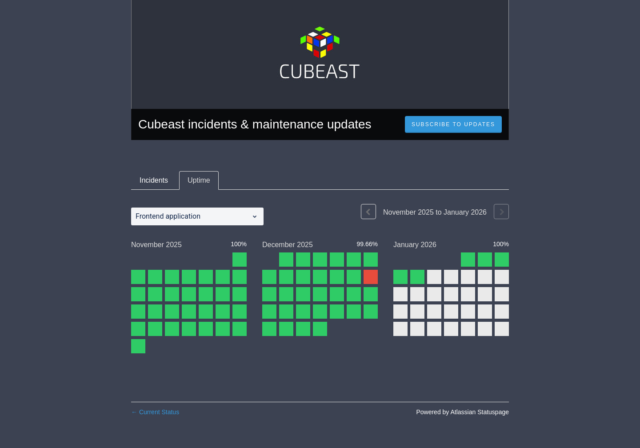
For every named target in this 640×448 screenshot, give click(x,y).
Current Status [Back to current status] (155, 412)
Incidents (154, 180)
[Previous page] (368, 211)
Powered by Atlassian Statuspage (462, 412)
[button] (453, 124)
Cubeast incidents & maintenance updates (255, 124)
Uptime (199, 180)
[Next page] (501, 211)
